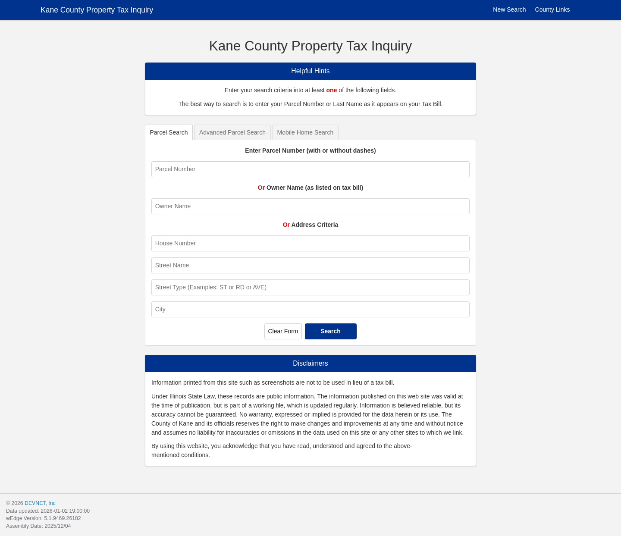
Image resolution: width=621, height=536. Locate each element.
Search (330, 331)
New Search (504, 9)
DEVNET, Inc (40, 503)
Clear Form (283, 331)
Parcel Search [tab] (169, 132)
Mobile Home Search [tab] (305, 132)
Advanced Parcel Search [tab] (232, 132)
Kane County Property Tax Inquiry (97, 10)
